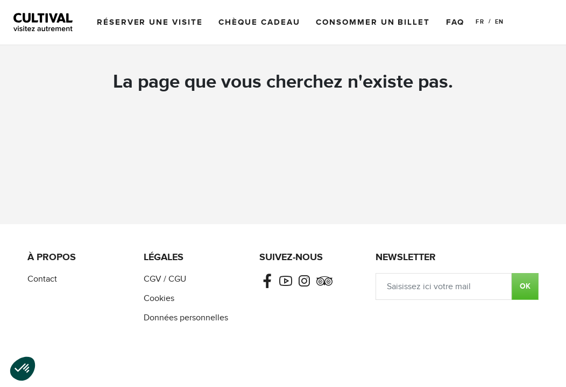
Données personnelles (186, 318)
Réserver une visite (149, 22)
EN (499, 21)
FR (480, 21)
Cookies (159, 298)
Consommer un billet (372, 22)
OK (525, 286)
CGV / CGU (165, 279)
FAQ (455, 22)
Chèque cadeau (259, 22)
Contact (42, 279)
